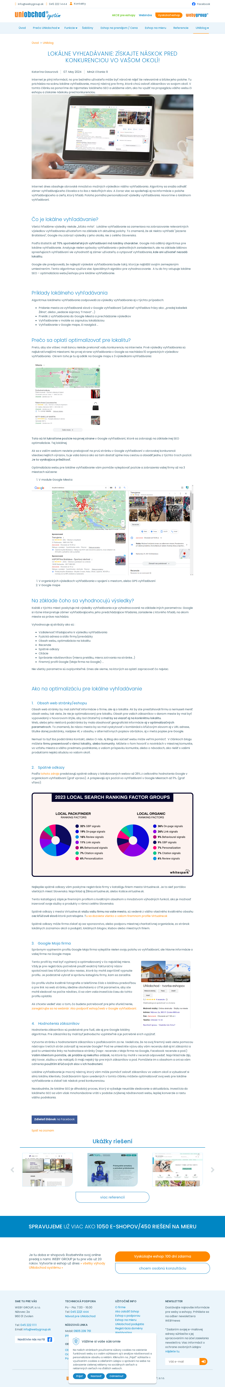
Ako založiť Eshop (127, 1311)
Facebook (203, 4)
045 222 (58, 4)
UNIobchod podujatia (129, 1324)
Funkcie (69, 28)
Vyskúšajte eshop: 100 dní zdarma (162, 1256)
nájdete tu (172, 1351)
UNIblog (201, 28)
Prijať (79, 1376)
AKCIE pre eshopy (123, 15)
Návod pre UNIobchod (80, 1316)
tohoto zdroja (50, 774)
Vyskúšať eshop (169, 15)
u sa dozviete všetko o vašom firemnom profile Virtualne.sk (126, 916)
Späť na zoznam (43, 1130)
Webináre (145, 15)
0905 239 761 (82, 1331)
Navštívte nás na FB (35, 1339)
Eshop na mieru (155, 28)
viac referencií (112, 1197)
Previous (12, 1169)
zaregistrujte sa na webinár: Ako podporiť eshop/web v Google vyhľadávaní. (84, 1008)
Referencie (180, 28)
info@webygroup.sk (30, 4)
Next (212, 1169)
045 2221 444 (79, 1312)
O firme (120, 1307)
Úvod (22, 28)
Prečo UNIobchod (45, 28)
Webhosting (123, 1333)
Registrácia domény (129, 1328)
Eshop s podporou (127, 1316)
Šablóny (87, 28)
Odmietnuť (116, 1376)
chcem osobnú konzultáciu (162, 1268)
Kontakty (80, 3)
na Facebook (54, 1119)
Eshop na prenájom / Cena (119, 28)
